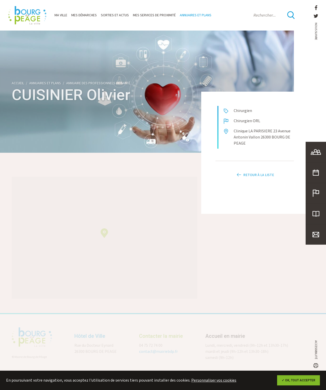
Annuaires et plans (195, 15)
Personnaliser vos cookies (213, 380)
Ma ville (61, 15)
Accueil (18, 83)
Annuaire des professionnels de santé (98, 83)
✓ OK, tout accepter (298, 380)
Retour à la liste (254, 179)
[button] (104, 235)
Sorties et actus (115, 15)
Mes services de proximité (154, 15)
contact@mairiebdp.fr (158, 354)
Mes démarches (84, 15)
